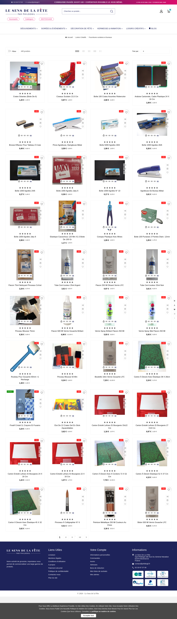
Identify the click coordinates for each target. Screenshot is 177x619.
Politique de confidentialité (58, 594)
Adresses (93, 587)
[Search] (111, 11)
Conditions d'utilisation (56, 584)
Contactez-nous (54, 597)
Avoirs (92, 584)
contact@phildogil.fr (142, 586)
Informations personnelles (100, 577)
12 (80, 560)
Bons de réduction (97, 590)
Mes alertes (94, 597)
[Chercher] (85, 11)
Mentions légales (54, 580)
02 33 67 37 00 (140, 590)
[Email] (33, 2)
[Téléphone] (17, 2)
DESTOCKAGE (46, 19)
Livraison (51, 577)
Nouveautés (13, 19)
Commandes (95, 580)
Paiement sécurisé (55, 590)
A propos (51, 587)
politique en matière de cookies (104, 611)
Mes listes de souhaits (98, 594)
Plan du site (52, 600)
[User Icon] (162, 11)
